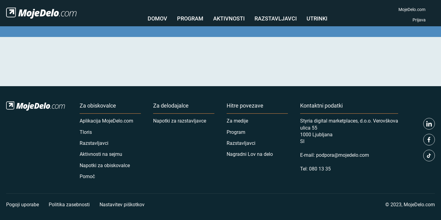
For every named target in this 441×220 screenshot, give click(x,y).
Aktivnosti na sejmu (101, 154)
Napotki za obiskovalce (105, 165)
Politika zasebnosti (69, 204)
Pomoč (87, 176)
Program (190, 18)
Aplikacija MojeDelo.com (106, 120)
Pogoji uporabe (22, 204)
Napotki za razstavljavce (179, 120)
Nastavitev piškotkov (122, 204)
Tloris (86, 132)
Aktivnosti (229, 18)
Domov (157, 18)
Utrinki (317, 18)
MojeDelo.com (411, 9)
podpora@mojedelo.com (342, 155)
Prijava (419, 20)
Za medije (237, 120)
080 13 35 (320, 168)
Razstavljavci (275, 18)
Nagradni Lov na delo (250, 154)
